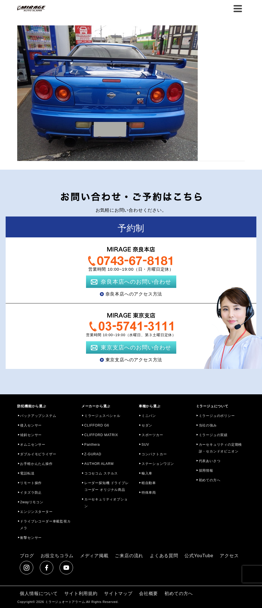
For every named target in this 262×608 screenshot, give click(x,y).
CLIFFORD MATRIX (101, 435)
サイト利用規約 (81, 593)
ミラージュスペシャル (102, 416)
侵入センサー (31, 425)
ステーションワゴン (158, 464)
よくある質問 (164, 555)
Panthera (92, 445)
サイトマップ (118, 593)
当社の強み (208, 425)
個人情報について (39, 593)
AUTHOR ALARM (99, 464)
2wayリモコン (31, 502)
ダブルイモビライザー (38, 454)
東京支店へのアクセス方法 (133, 359)
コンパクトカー (154, 454)
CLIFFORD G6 (96, 425)
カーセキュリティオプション (106, 502)
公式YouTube (198, 555)
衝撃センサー (31, 538)
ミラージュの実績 (213, 435)
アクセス (229, 555)
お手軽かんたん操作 (36, 464)
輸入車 (147, 473)
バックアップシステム (38, 416)
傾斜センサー (31, 435)
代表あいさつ (210, 461)
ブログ (27, 555)
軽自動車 (149, 483)
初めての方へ (210, 480)
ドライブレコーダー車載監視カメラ (45, 524)
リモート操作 (31, 483)
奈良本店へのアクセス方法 (133, 294)
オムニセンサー (32, 445)
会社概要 (148, 593)
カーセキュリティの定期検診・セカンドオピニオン (220, 448)
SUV (145, 445)
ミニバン (149, 416)
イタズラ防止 (31, 493)
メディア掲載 (94, 555)
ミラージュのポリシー (217, 416)
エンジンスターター (36, 512)
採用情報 (206, 471)
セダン (147, 425)
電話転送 (27, 473)
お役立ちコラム (57, 555)
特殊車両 (149, 493)
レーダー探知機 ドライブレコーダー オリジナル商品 (106, 486)
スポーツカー (152, 435)
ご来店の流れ (129, 555)
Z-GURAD (92, 454)
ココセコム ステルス (101, 473)
